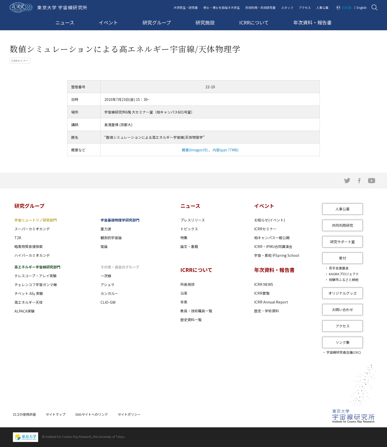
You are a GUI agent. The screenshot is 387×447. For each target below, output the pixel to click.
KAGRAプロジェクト (344, 273)
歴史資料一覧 (191, 319)
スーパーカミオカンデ (32, 228)
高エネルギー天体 (28, 302)
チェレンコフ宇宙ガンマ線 (35, 284)
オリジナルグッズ (342, 293)
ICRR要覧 (262, 293)
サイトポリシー (129, 414)
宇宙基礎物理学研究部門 (120, 219)
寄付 (342, 258)
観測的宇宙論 (111, 237)
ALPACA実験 (24, 311)
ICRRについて (254, 22)
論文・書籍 (189, 246)
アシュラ (107, 284)
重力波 (106, 228)
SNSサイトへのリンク (91, 414)
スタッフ (287, 7)
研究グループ (156, 22)
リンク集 (342, 342)
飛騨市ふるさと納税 (343, 279)
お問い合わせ (342, 309)
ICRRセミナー (265, 228)
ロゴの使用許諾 (24, 414)
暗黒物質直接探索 (28, 246)
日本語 (346, 7)
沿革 (183, 293)
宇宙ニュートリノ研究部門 (35, 219)
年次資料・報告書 (312, 22)
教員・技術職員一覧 (196, 310)
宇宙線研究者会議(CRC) (343, 352)
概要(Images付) (195, 149)
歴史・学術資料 (266, 310)
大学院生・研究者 (186, 7)
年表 (183, 301)
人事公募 (322, 7)
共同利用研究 (342, 225)
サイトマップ (55, 414)
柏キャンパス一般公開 (271, 237)
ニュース (64, 22)
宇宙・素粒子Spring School (276, 255)
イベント (108, 22)
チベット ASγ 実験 (28, 293)
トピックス (189, 228)
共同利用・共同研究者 (260, 7)
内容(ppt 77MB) (225, 149)
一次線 (106, 275)
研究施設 (205, 22)
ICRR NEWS (263, 284)
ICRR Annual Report (271, 301)
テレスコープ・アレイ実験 (35, 275)
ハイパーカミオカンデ (32, 255)
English (362, 7)
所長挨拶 (187, 284)
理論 (104, 246)
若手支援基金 (339, 268)
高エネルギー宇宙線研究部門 (37, 266)
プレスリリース (192, 219)
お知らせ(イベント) (269, 219)
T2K (17, 237)
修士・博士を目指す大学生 (221, 7)
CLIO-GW (108, 302)
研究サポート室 (342, 241)
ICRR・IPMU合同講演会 (273, 246)
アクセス (305, 7)
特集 (183, 237)
